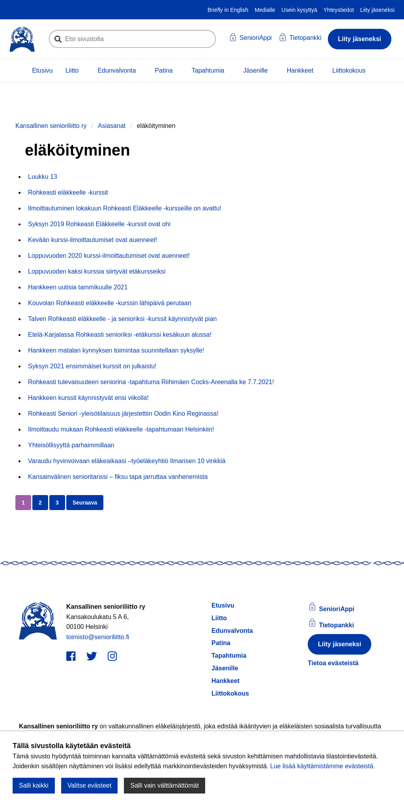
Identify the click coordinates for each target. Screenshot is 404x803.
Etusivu (42, 70)
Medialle (264, 10)
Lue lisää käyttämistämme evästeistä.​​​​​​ (322, 766)
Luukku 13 (42, 176)
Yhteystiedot (339, 10)
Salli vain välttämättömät (164, 785)
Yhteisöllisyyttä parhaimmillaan (71, 445)
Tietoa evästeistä (333, 663)
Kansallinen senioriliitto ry (51, 125)
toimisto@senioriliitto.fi (97, 637)
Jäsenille (255, 70)
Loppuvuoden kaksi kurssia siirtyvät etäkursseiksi (97, 271)
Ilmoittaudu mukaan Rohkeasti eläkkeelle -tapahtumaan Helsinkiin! (121, 429)
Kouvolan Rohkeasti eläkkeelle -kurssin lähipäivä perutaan (109, 303)
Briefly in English (228, 10)
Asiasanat (111, 125)
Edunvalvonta (116, 70)
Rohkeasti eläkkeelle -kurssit (68, 192)
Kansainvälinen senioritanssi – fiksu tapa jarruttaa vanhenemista (118, 476)
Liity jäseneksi (377, 10)
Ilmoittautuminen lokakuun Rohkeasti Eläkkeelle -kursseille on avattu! (124, 208)
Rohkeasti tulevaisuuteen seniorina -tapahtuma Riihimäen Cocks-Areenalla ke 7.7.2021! (151, 382)
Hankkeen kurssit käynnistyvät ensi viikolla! (88, 397)
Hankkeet (300, 70)
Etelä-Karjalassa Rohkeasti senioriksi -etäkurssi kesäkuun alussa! (119, 334)
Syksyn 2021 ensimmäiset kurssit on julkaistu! (92, 366)
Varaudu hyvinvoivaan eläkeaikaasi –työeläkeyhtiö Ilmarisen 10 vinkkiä (126, 461)
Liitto (72, 70)
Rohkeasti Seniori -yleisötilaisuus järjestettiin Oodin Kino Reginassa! (123, 413)
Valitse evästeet (89, 785)
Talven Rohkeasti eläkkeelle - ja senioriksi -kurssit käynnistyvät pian (122, 318)
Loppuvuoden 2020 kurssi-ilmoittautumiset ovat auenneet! (109, 255)
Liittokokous (349, 70)
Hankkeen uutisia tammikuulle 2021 (78, 287)
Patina (163, 70)
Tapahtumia (208, 70)
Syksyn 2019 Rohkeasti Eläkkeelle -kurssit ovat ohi (99, 224)
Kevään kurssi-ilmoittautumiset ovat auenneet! (92, 239)
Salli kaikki (34, 785)
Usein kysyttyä (299, 10)
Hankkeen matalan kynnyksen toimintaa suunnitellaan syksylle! (116, 350)
